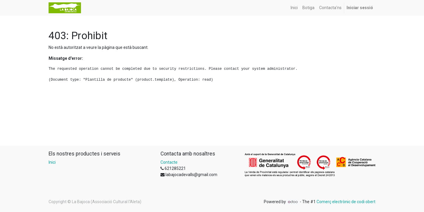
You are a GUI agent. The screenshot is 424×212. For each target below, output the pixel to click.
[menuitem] (294, 7)
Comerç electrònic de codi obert (346, 201)
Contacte (169, 162)
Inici (52, 162)
